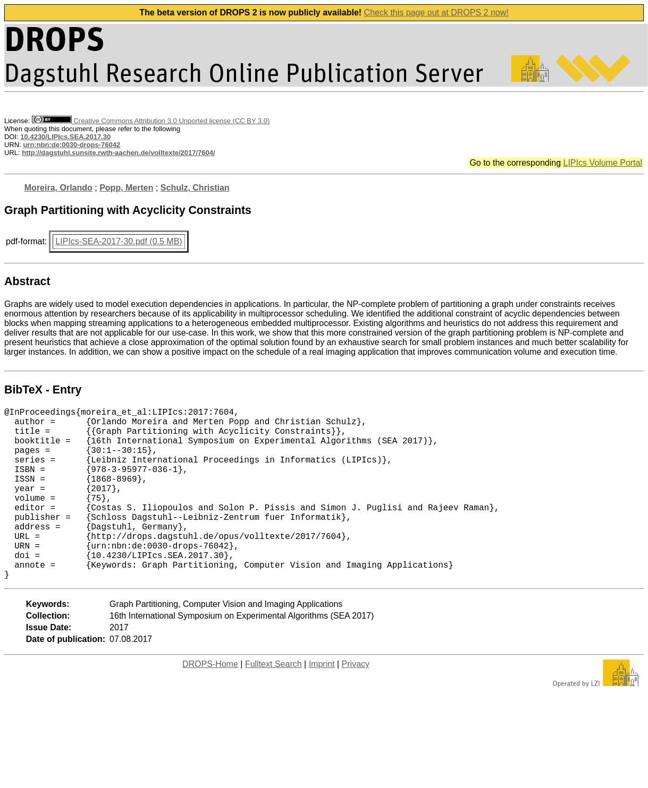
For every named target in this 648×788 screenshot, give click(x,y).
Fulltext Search (273, 702)
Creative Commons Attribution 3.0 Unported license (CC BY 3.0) (151, 121)
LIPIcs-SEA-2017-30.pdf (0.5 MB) (118, 241)
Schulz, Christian (195, 187)
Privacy (355, 702)
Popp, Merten (126, 187)
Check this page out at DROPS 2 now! (436, 12)
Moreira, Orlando (58, 187)
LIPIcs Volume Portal (602, 162)
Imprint (322, 702)
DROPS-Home (210, 702)
